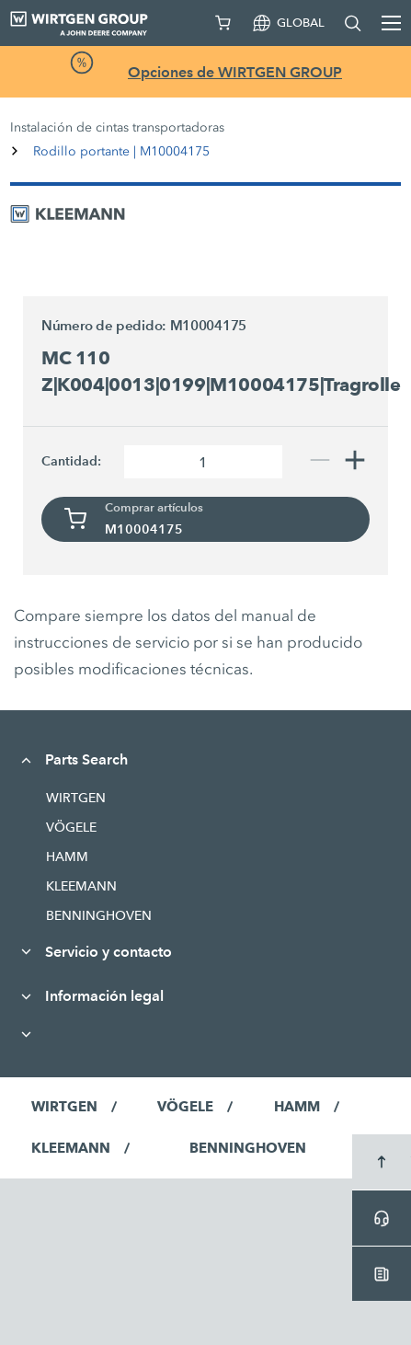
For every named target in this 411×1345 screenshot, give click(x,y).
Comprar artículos (154, 507)
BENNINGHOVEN (99, 915)
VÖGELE (71, 827)
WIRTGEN (76, 797)
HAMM (67, 856)
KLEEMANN (81, 886)
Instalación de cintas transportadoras (117, 127)
